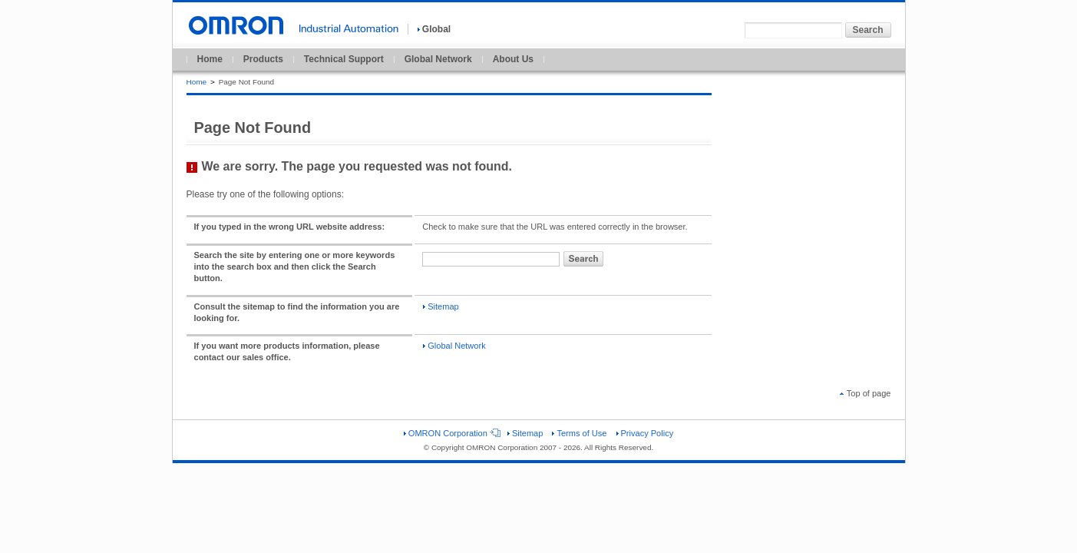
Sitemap (440, 306)
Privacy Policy (645, 433)
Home (210, 59)
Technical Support (344, 59)
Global (434, 29)
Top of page (865, 393)
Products (263, 59)
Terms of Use (579, 433)
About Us (513, 59)
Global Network (438, 59)
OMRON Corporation (451, 433)
